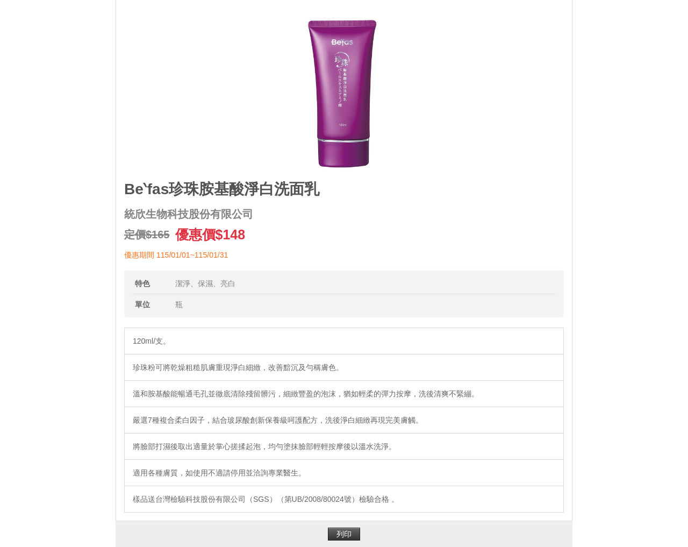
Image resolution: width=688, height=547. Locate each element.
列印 (344, 534)
